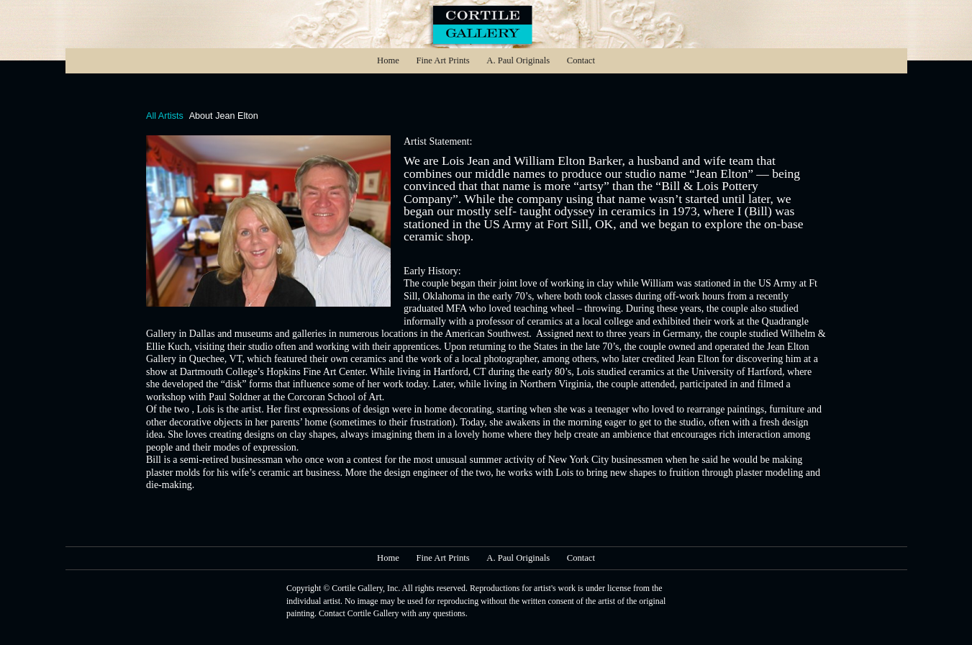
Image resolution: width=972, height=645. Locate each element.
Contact (581, 60)
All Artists (164, 116)
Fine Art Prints (442, 60)
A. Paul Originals (518, 60)
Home (388, 60)
